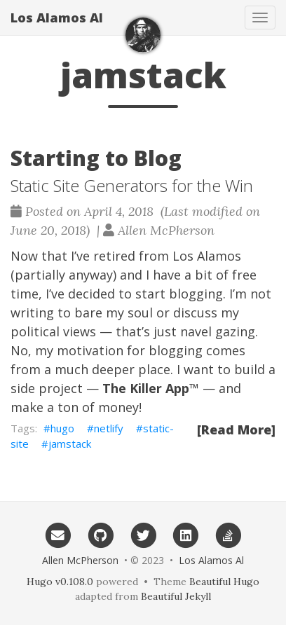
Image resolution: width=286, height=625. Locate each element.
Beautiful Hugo (224, 581)
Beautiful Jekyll (176, 596)
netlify (108, 428)
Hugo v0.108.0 (60, 581)
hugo (62, 428)
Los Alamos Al (57, 17)
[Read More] (236, 429)
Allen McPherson (80, 560)
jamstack (69, 444)
